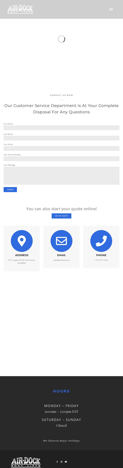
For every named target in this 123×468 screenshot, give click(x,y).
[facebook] (57, 462)
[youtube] (66, 462)
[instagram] (61, 462)
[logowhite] (26, 458)
